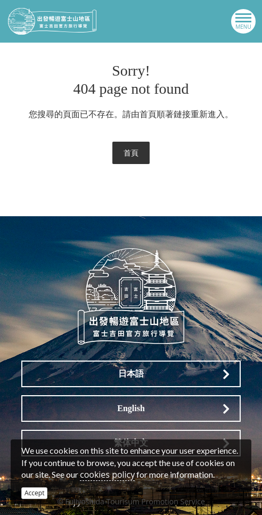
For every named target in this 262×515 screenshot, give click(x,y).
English (131, 408)
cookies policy (107, 474)
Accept (34, 492)
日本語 (131, 373)
